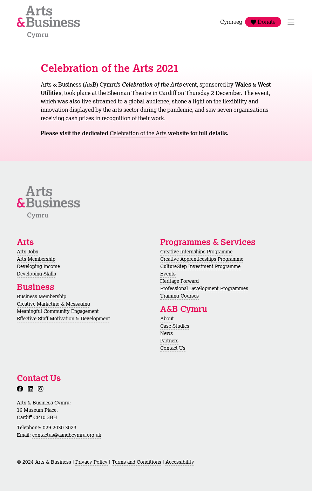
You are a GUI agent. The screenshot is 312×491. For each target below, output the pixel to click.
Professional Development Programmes (204, 288)
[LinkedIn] (32, 388)
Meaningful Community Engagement (58, 311)
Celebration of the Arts (138, 133)
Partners (169, 340)
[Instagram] (42, 388)
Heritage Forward (179, 281)
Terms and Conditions (136, 461)
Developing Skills (36, 273)
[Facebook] (21, 388)
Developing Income (38, 266)
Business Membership (41, 296)
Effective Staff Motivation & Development (63, 318)
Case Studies (174, 325)
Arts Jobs (27, 251)
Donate (263, 22)
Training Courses (179, 295)
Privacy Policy (91, 461)
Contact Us (172, 348)
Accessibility (179, 461)
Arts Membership (36, 258)
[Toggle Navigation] (291, 22)
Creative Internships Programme (196, 251)
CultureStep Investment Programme (200, 266)
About (167, 318)
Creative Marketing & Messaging (53, 303)
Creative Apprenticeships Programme (201, 258)
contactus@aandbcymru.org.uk (66, 434)
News (166, 333)
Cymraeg (231, 22)
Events (168, 273)
